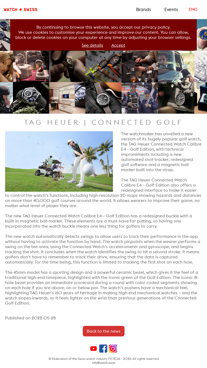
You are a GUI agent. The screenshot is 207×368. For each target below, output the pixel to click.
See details (92, 45)
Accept (118, 45)
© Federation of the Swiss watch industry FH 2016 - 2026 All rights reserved (104, 359)
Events (171, 9)
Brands (143, 9)
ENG (193, 9)
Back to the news (103, 331)
